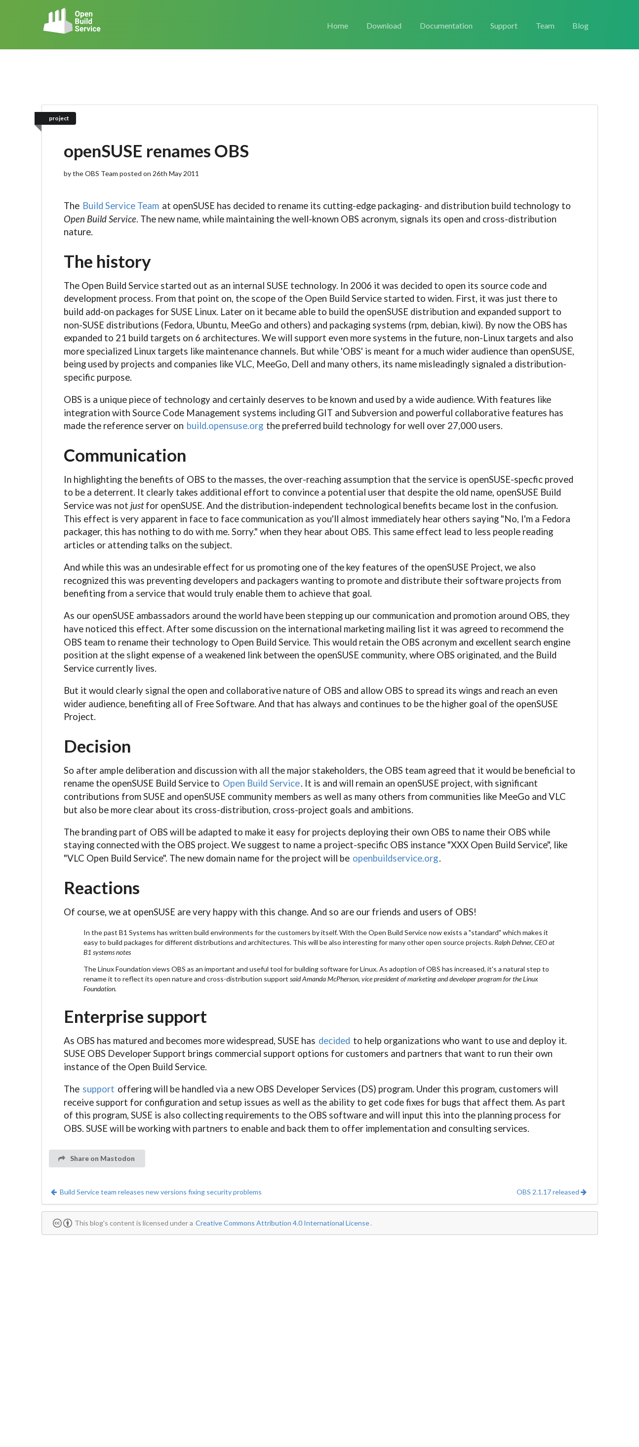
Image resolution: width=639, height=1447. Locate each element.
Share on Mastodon (96, 1158)
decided (334, 1040)
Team (545, 25)
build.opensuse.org (225, 425)
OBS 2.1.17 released (552, 1192)
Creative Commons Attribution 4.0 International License (282, 1223)
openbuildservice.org (395, 858)
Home (337, 25)
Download (383, 25)
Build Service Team (120, 205)
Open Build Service (261, 783)
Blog (580, 25)
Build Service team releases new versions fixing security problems (156, 1192)
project (59, 118)
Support (504, 25)
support (98, 1089)
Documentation (446, 25)
